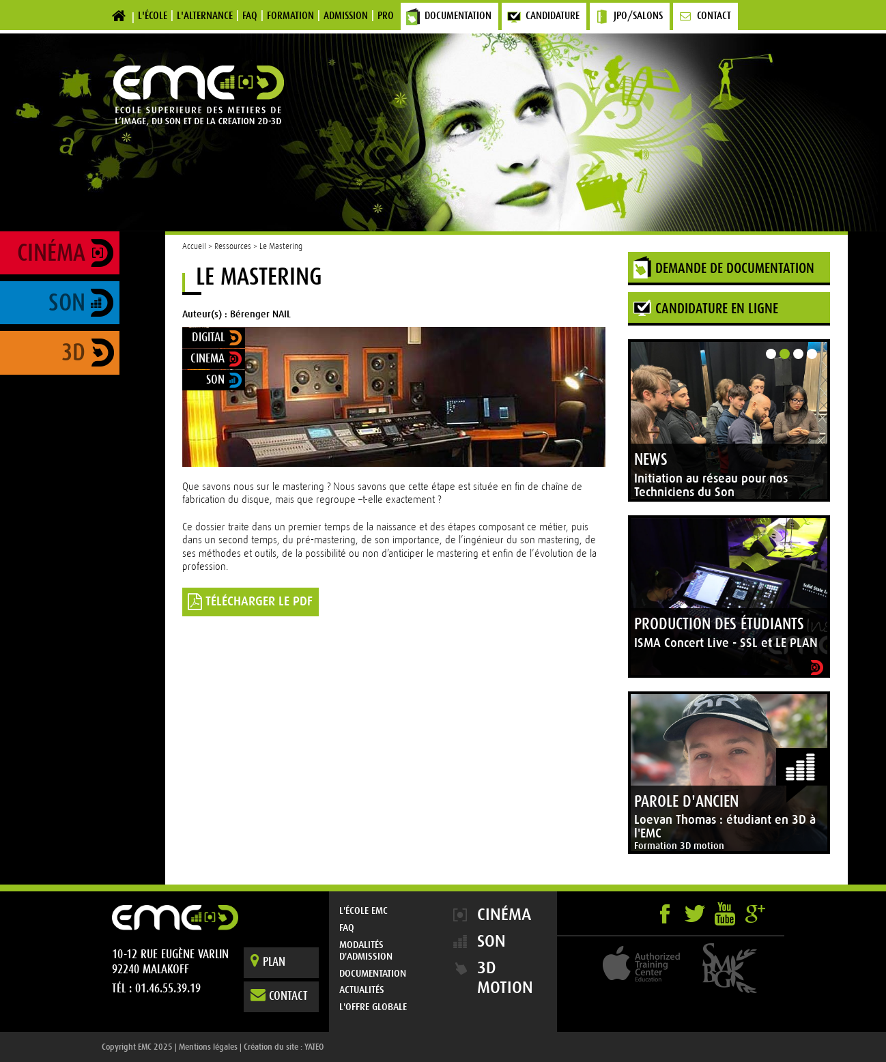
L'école (152, 16)
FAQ (249, 16)
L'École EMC (363, 910)
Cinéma (51, 253)
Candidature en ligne (716, 308)
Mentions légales (208, 1047)
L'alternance (205, 16)
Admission (346, 16)
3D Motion (505, 977)
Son (66, 303)
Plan (268, 960)
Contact (714, 16)
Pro (385, 16)
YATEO (314, 1047)
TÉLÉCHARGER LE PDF (250, 601)
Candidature (553, 16)
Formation (290, 16)
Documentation (458, 16)
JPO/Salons (638, 16)
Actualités (361, 989)
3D (73, 353)
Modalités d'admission (365, 950)
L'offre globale (373, 1006)
